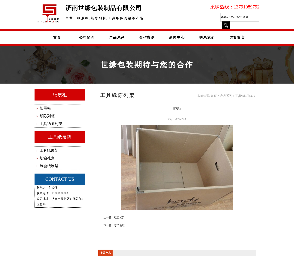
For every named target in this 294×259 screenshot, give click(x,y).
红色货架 (119, 217)
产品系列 (226, 96)
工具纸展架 (59, 136)
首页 (214, 96)
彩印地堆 (119, 225)
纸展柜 (60, 94)
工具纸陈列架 (244, 96)
